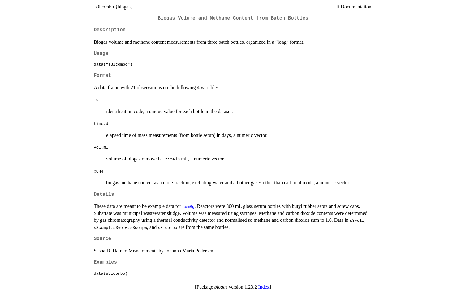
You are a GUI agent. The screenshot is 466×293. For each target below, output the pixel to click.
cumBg (189, 206)
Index (263, 287)
